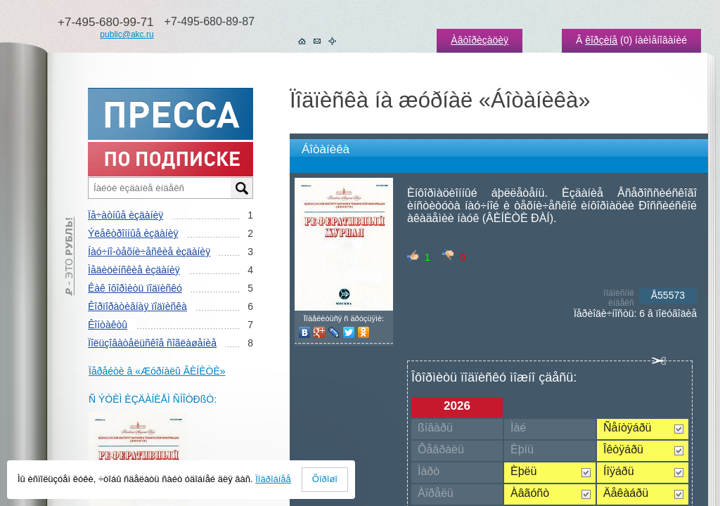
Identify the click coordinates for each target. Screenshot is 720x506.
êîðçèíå (601, 40)
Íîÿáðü (618, 471)
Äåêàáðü (625, 493)
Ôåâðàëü (441, 449)
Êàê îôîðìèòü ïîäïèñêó (135, 288)
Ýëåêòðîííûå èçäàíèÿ (133, 233)
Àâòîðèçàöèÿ (479, 40)
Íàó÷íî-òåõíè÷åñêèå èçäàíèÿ (149, 251)
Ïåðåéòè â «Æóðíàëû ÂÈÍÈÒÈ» (157, 371)
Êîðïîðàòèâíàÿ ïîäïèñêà (137, 306)
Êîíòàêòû (107, 324)
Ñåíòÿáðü (627, 428)
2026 (457, 406)
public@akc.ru (126, 34)
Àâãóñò (529, 493)
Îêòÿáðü (623, 449)
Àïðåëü (436, 493)
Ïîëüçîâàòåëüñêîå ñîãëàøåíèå (152, 343)
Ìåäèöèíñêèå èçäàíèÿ (134, 269)
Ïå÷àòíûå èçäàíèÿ (125, 215)
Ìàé (518, 428)
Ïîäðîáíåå (273, 479)
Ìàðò (428, 471)
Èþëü (523, 471)
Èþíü (522, 449)
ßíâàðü (435, 428)
